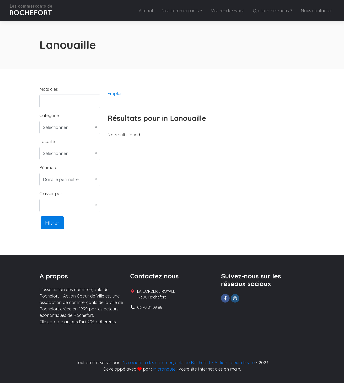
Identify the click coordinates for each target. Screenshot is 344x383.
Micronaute (164, 369)
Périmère (48, 167)
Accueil (146, 10)
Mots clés (48, 89)
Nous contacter (316, 10)
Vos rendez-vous (227, 10)
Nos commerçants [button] (180, 10)
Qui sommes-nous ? (272, 10)
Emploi (114, 93)
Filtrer (52, 222)
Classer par (50, 193)
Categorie (49, 115)
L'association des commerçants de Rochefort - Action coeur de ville (188, 362)
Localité (47, 141)
